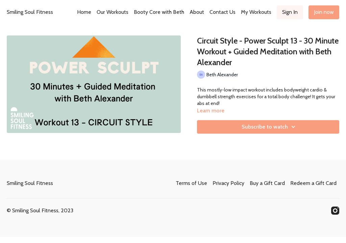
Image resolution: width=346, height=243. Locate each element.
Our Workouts (112, 12)
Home (84, 12)
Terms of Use (191, 183)
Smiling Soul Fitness (30, 12)
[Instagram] (335, 211)
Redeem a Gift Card (313, 183)
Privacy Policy (228, 183)
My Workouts (256, 12)
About (197, 12)
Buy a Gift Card (267, 183)
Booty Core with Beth (159, 12)
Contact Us (222, 12)
